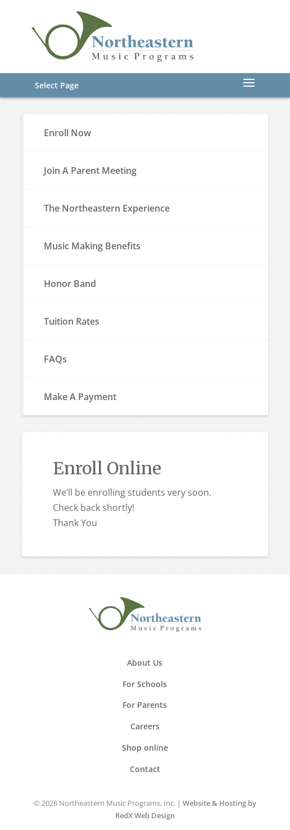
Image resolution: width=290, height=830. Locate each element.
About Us (144, 662)
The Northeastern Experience (107, 208)
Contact (145, 769)
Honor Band (70, 283)
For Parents (145, 704)
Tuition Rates (71, 321)
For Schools (145, 684)
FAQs (55, 359)
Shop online (145, 747)
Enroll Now (67, 133)
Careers (145, 726)
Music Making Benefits (92, 246)
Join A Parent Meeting (90, 170)
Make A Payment (80, 397)
